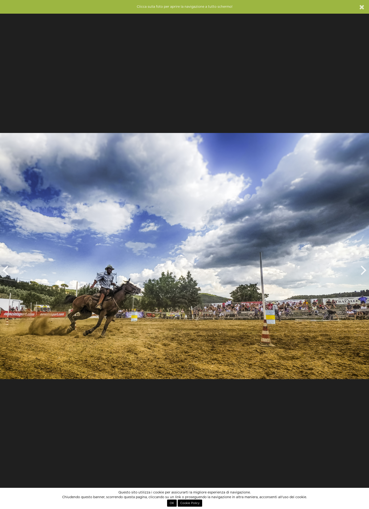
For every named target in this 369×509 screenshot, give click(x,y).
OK (172, 503)
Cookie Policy (190, 503)
